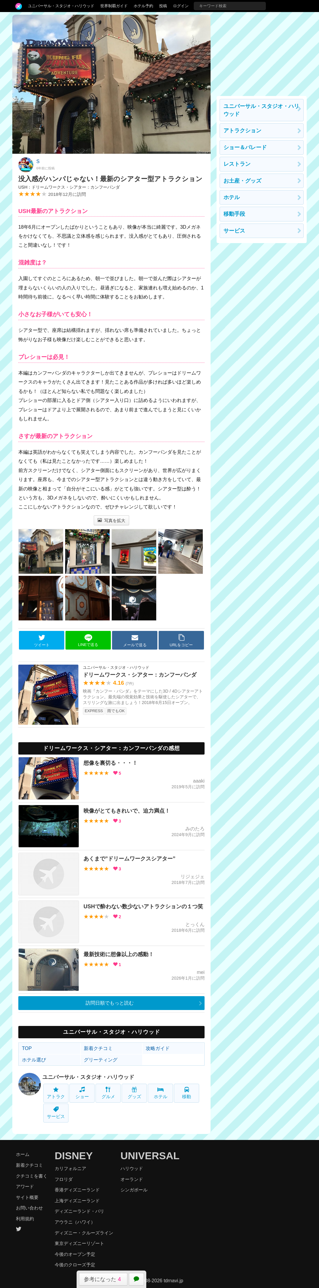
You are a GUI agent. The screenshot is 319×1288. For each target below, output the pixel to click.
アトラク (56, 1093)
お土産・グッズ (242, 181)
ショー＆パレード (245, 147)
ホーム (22, 1154)
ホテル (160, 1093)
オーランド (131, 1179)
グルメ (108, 1093)
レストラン (237, 164)
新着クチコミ (98, 1048)
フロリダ (64, 1179)
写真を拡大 (112, 520)
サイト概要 (27, 1197)
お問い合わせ (29, 1207)
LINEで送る (88, 640)
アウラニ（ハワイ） (75, 1222)
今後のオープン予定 (75, 1254)
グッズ (134, 1093)
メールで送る (135, 640)
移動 (186, 1093)
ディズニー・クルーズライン (84, 1232)
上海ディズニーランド (77, 1200)
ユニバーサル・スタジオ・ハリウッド (61, 6)
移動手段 (234, 214)
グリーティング (100, 1059)
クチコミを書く (31, 1175)
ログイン (181, 6)
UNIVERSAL (149, 1155)
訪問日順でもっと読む (110, 1002)
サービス (56, 1113)
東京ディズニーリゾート (79, 1243)
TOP (27, 1048)
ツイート (42, 640)
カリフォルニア (70, 1168)
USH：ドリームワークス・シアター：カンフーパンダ (69, 187)
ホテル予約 (143, 6)
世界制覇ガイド (114, 6)
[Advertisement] (262, 52)
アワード (25, 1186)
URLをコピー (181, 640)
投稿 (163, 6)
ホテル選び (34, 1059)
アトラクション (242, 131)
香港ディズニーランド (77, 1189)
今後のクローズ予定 (75, 1264)
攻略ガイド (158, 1048)
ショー (82, 1093)
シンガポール (133, 1189)
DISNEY (74, 1155)
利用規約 (25, 1218)
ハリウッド (131, 1168)
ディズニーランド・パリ (79, 1211)
